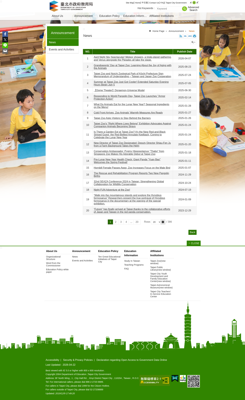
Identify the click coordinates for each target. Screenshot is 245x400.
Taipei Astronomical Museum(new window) (161, 286)
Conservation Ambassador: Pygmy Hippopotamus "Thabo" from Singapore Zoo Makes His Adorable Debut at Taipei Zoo (129, 152)
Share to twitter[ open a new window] (5, 39)
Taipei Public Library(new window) (160, 268)
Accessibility (52, 360)
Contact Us (154, 3)
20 (137, 222)
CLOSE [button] (193, 42)
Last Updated (53, 364)
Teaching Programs (134, 265)
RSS (181, 36)
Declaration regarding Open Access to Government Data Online (132, 360)
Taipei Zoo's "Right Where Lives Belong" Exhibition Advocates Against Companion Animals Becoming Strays (132, 125)
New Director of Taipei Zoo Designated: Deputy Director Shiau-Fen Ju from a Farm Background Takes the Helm (132, 144)
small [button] (190, 2)
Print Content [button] (194, 36)
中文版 (145, 2)
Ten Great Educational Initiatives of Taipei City (109, 259)
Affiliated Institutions (161, 15)
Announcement (83, 15)
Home (137, 3)
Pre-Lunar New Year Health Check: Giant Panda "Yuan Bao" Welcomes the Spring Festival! (127, 161)
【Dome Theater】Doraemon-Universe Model (119, 90)
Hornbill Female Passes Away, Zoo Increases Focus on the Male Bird (132, 167)
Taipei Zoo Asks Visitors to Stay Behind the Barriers (122, 118)
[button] (163, 222)
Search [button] (184, 8)
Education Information (136, 15)
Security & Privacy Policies (78, 360)
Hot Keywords (145, 8)
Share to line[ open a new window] (5, 45)
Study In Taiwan (132, 261)
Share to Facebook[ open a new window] (5, 34)
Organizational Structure (53, 257)
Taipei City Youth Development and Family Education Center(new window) (160, 277)
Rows (147, 221)
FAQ (162, 3)
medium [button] (194, 2)
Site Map (130, 3)
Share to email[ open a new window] (5, 51)
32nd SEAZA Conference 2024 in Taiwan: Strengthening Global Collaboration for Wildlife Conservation (129, 183)
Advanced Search (193, 8)
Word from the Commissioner (53, 264)
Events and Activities (61, 49)
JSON (190, 36)
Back (192, 232)
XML (185, 36)
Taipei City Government (176, 3)
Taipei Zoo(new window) (158, 262)
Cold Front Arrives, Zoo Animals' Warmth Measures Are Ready (128, 112)
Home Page (158, 31)
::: (1, 1)
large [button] (197, 2)
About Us (57, 15)
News (52, 42)
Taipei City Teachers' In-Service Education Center (160, 294)
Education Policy (109, 15)
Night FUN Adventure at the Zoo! (112, 189)
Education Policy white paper (57, 270)
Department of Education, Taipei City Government (71, 6)
